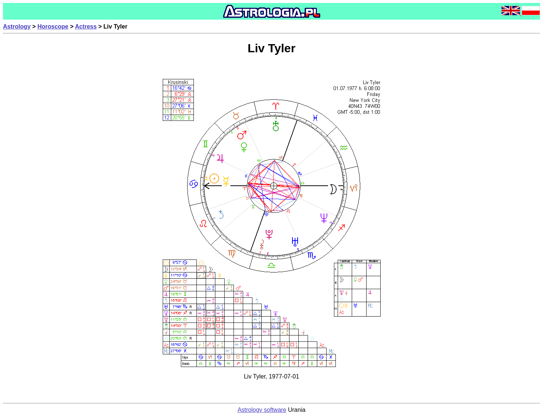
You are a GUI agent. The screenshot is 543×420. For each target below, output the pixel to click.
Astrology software (262, 410)
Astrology (17, 26)
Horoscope (53, 26)
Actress (86, 26)
